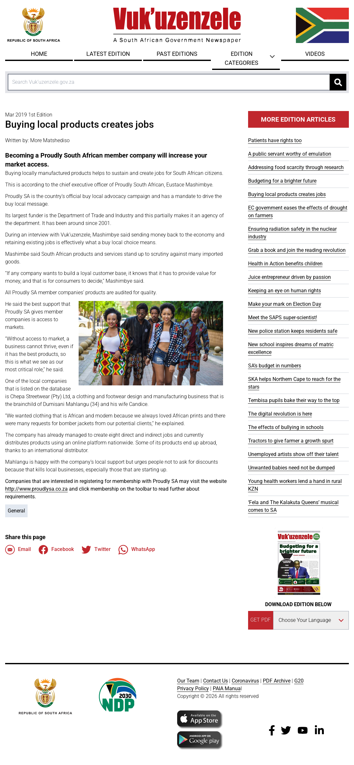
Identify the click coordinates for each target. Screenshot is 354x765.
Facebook (56, 549)
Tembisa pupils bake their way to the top (294, 400)
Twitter (96, 549)
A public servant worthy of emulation (289, 154)
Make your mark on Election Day (284, 304)
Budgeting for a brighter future (282, 181)
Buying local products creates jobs (287, 194)
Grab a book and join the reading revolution (297, 250)
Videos (315, 53)
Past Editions (177, 53)
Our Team (188, 681)
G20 (299, 681)
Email (18, 549)
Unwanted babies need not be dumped (291, 468)
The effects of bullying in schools (286, 427)
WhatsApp (136, 549)
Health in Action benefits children (285, 264)
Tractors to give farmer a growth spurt (290, 441)
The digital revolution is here (280, 414)
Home (39, 53)
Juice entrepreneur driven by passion (289, 277)
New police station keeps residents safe (292, 331)
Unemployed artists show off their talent (293, 454)
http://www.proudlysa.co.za (36, 489)
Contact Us (215, 681)
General (16, 511)
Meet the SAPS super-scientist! (282, 317)
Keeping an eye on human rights (284, 291)
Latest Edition (108, 53)
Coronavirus (245, 681)
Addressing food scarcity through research (296, 167)
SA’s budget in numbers (274, 366)
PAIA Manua (227, 688)
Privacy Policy (193, 688)
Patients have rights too (275, 140)
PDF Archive (276, 681)
